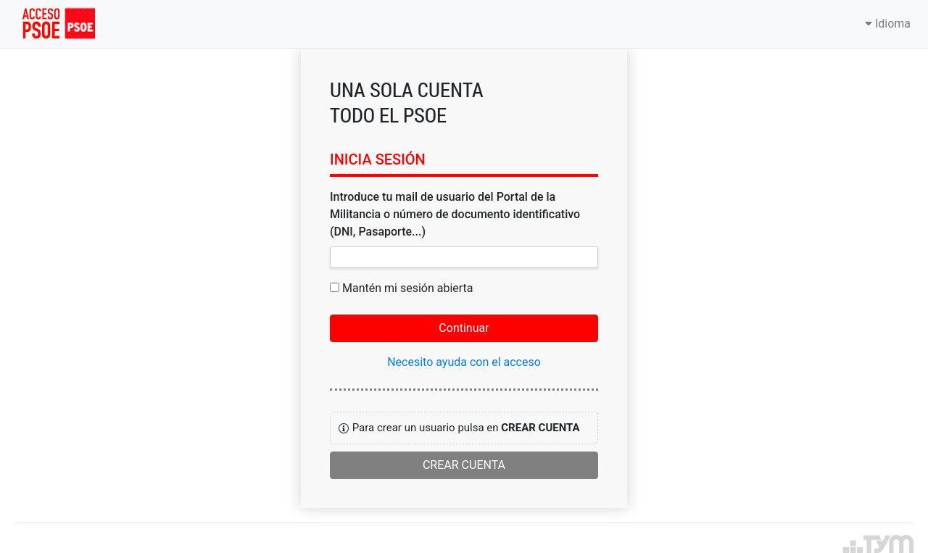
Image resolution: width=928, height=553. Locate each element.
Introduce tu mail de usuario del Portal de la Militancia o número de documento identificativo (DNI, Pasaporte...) (455, 214)
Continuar (464, 328)
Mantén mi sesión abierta (407, 288)
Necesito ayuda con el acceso (464, 362)
